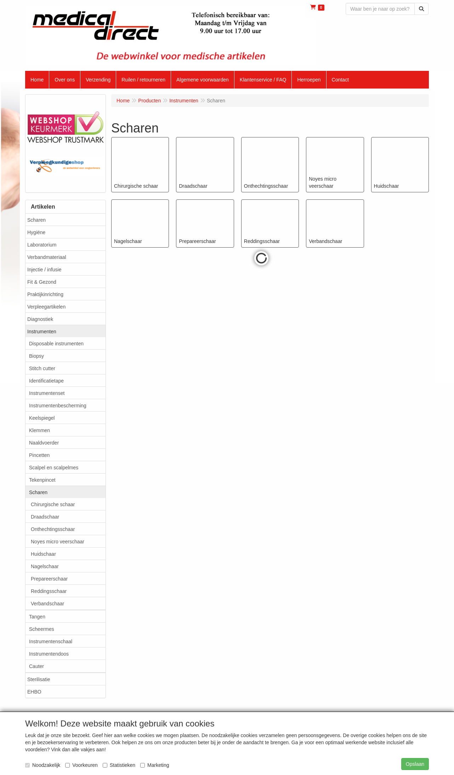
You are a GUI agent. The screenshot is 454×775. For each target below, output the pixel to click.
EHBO (34, 692)
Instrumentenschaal (50, 641)
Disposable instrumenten (56, 343)
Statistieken (119, 765)
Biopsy (36, 356)
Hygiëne (36, 232)
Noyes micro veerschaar (57, 541)
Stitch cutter (42, 368)
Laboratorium (42, 245)
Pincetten (39, 455)
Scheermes (41, 629)
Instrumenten (41, 331)
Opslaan (415, 764)
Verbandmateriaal (46, 257)
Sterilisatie (38, 679)
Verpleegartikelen (46, 307)
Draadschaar (45, 517)
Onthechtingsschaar (53, 529)
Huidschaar (43, 554)
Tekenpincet (42, 480)
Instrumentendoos (49, 654)
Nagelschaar (45, 566)
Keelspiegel (42, 418)
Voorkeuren (81, 765)
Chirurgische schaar (53, 504)
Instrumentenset (46, 393)
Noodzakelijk (42, 765)
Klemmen (39, 430)
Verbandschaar (47, 603)
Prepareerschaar (49, 579)
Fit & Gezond (41, 282)
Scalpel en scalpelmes (53, 467)
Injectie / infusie (44, 269)
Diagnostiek (40, 319)
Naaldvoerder (44, 443)
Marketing (154, 765)
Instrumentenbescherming (57, 405)
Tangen (37, 617)
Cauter (36, 666)
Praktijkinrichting (45, 294)
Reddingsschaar (49, 591)
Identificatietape (46, 381)
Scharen (36, 220)
